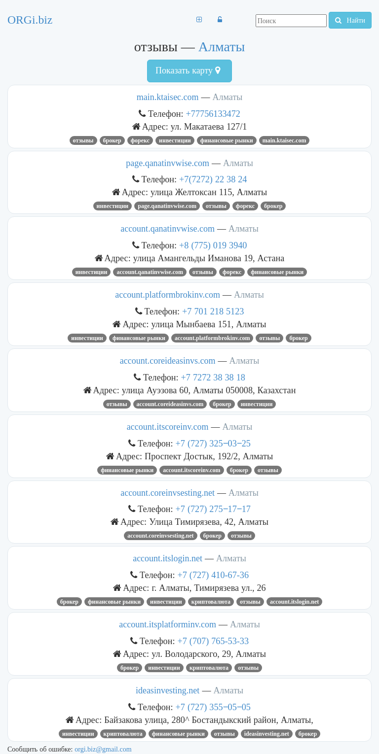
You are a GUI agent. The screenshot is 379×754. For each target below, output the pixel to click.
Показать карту (187, 70)
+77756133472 (213, 113)
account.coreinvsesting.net (167, 492)
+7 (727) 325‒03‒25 (213, 443)
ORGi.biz (29, 20)
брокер (112, 140)
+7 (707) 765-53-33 (213, 641)
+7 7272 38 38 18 (213, 377)
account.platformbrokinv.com (167, 294)
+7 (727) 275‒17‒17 (213, 509)
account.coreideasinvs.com (168, 360)
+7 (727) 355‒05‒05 (213, 707)
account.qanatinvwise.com (167, 228)
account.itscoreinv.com (168, 426)
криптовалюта (210, 602)
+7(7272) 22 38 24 (213, 179)
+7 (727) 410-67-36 (213, 575)
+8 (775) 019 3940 (213, 245)
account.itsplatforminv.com (167, 624)
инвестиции (175, 140)
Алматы (221, 46)
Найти (350, 20)
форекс (140, 140)
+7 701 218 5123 (213, 311)
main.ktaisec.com (168, 97)
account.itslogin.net (167, 558)
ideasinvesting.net (167, 690)
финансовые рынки (226, 140)
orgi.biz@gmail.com (103, 749)
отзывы (83, 140)
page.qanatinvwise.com (167, 163)
